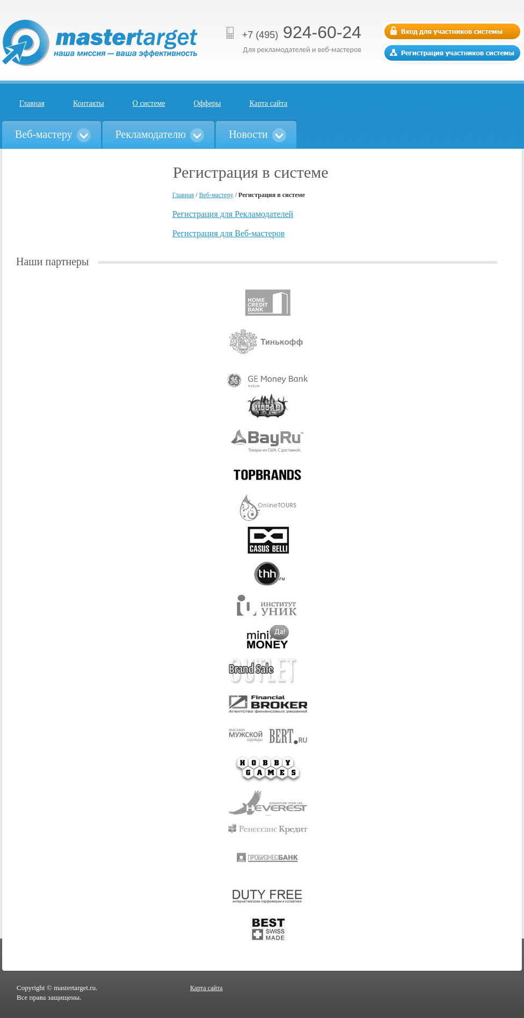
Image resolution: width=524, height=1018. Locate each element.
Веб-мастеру (216, 195)
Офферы (207, 103)
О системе (149, 103)
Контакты (88, 103)
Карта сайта (269, 103)
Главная (32, 103)
